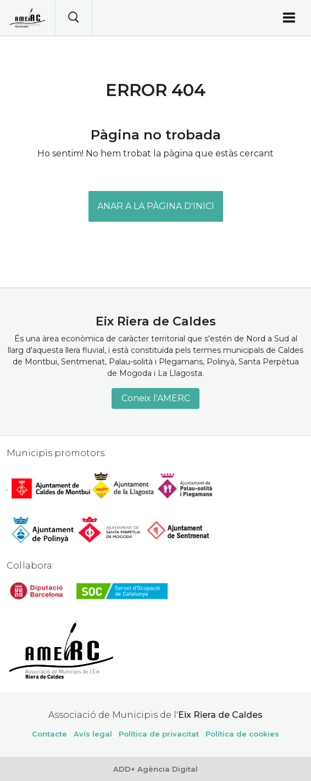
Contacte (49, 733)
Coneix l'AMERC (155, 398)
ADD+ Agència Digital (155, 769)
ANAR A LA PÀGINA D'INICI (155, 206)
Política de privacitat (159, 733)
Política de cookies (242, 733)
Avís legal (93, 733)
